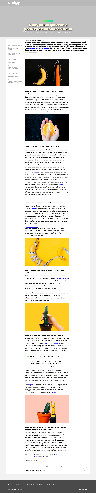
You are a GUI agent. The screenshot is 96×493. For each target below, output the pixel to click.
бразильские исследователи (46, 434)
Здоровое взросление (52, 484)
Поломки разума (30, 484)
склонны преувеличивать (38, 48)
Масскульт (29, 3)
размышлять (69, 3)
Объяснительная (48, 20)
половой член (39, 456)
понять (61, 3)
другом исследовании (32, 227)
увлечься (47, 3)
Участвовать (38, 3)
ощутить (54, 3)
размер (51, 454)
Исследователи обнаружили (52, 343)
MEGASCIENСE (40, 484)
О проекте (10, 484)
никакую (35, 172)
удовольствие (59, 454)
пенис (46, 456)
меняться (53, 392)
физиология (38, 454)
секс (45, 454)
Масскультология (20, 484)
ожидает (60, 184)
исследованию (34, 208)
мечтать (77, 3)
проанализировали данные (61, 278)
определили (32, 384)
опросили (52, 370)
